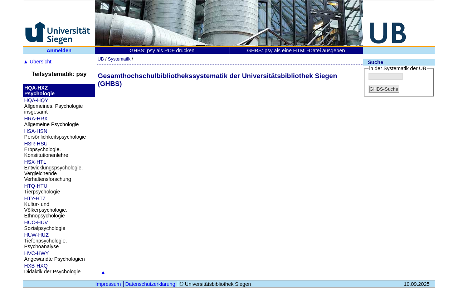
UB (100, 59)
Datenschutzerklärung (150, 284)
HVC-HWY (36, 253)
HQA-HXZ (36, 88)
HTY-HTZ (35, 198)
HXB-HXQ (36, 266)
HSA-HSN (36, 131)
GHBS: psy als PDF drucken (162, 50)
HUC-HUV (36, 222)
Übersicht (37, 61)
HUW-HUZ (36, 235)
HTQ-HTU (36, 186)
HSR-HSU (36, 143)
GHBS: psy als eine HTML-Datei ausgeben (296, 50)
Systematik (119, 59)
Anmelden (59, 50)
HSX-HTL (35, 162)
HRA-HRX (36, 118)
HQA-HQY (36, 100)
